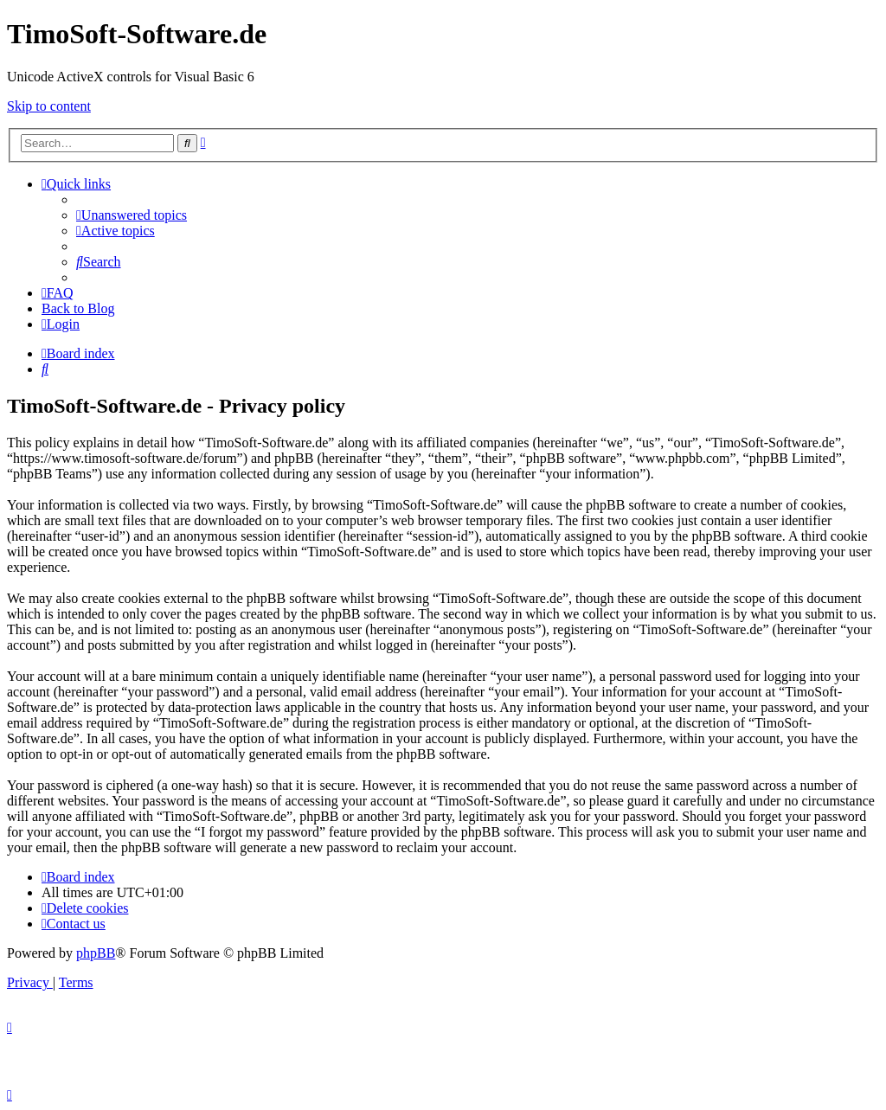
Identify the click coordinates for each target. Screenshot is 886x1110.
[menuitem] (131, 215)
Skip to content (49, 106)
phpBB (95, 953)
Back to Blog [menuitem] (78, 308)
